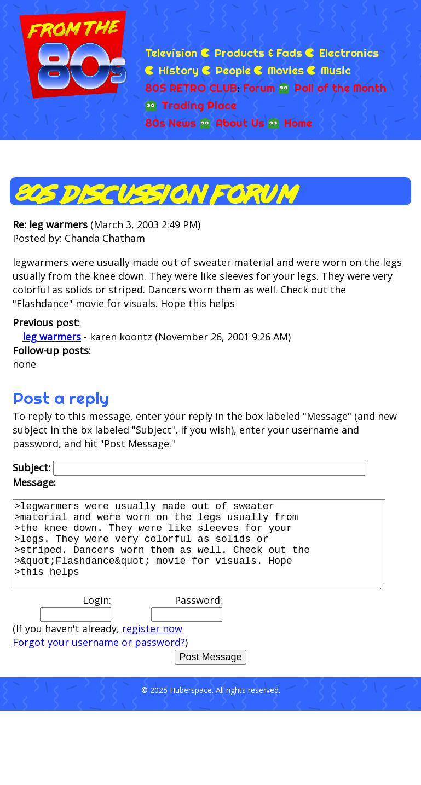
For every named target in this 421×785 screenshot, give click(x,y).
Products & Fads (258, 53)
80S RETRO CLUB (191, 88)
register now (152, 646)
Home (298, 123)
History (179, 70)
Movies (286, 70)
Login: (75, 625)
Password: (186, 625)
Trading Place (199, 105)
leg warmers (51, 336)
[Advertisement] (287, 21)
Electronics (349, 53)
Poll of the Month (341, 88)
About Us (240, 123)
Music (336, 70)
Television (171, 53)
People (233, 70)
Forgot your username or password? (99, 659)
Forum (259, 88)
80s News (170, 123)
